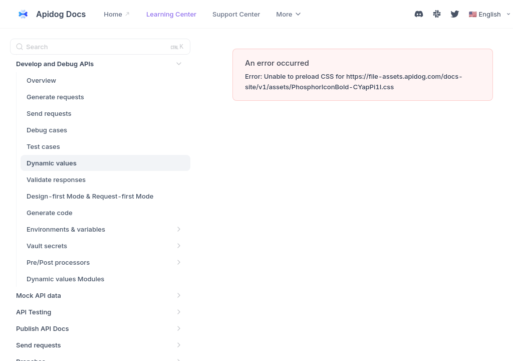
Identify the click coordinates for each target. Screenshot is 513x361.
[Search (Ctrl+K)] (100, 47)
